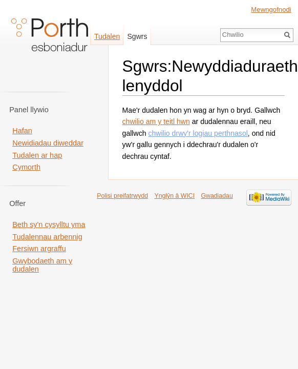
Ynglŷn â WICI (174, 195)
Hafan (22, 131)
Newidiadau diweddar (47, 143)
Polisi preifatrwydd (122, 195)
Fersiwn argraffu (39, 248)
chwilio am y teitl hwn (156, 121)
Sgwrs (137, 36)
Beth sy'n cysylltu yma (48, 224)
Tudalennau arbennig (47, 237)
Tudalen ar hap (37, 155)
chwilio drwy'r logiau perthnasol (197, 133)
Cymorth (26, 167)
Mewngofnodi (271, 9)
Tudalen (107, 36)
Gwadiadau (216, 195)
